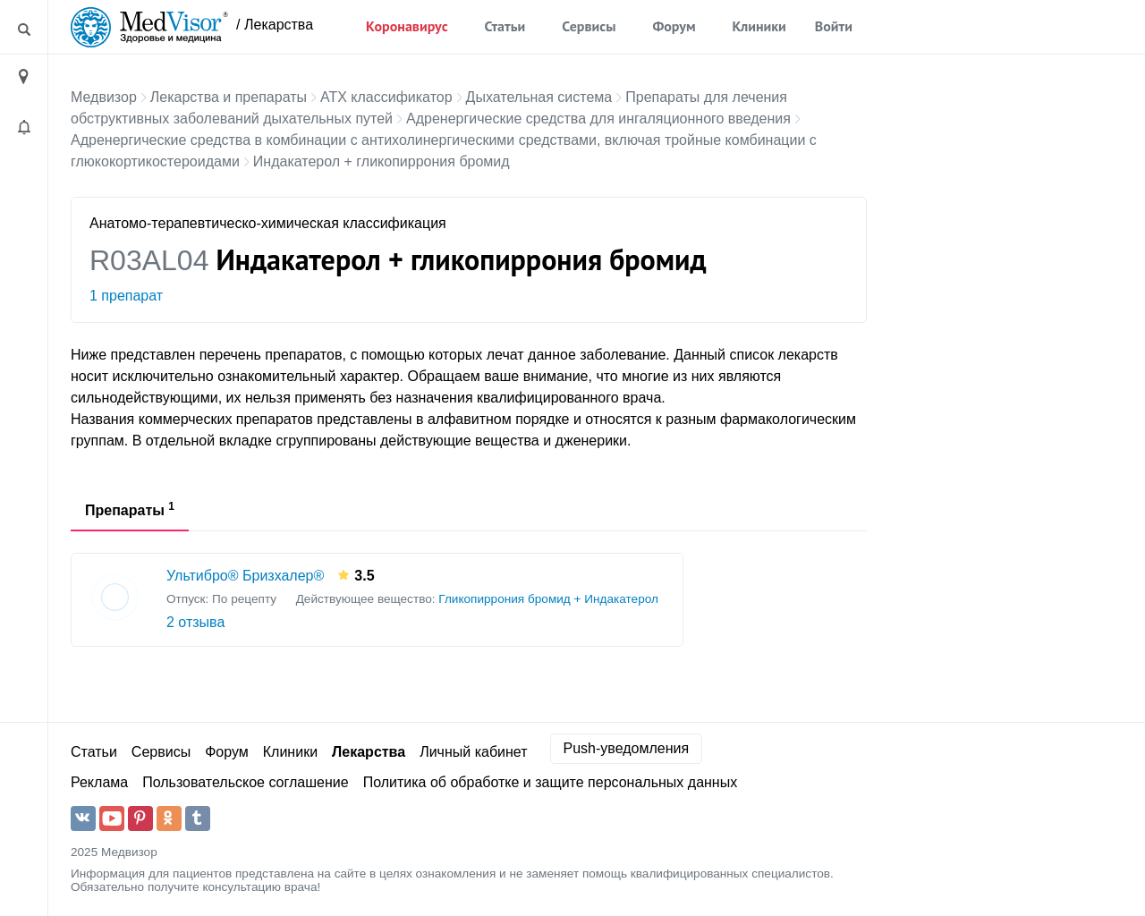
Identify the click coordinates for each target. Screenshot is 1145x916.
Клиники (759, 26)
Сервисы (588, 26)
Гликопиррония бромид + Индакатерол (548, 599)
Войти (833, 26)
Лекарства (368, 751)
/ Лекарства (274, 24)
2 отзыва (195, 622)
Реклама (99, 782)
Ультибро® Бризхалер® (245, 575)
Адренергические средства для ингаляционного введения (598, 118)
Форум (673, 26)
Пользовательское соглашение (245, 782)
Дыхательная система (539, 97)
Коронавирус (406, 26)
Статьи (505, 26)
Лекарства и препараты (228, 97)
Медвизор (104, 97)
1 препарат (126, 295)
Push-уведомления (627, 748)
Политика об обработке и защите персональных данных (550, 782)
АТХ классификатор (386, 97)
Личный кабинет (473, 751)
